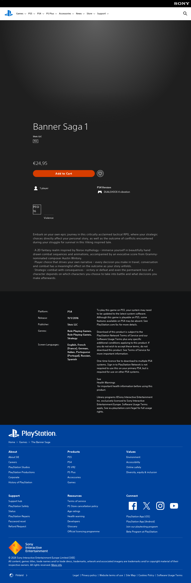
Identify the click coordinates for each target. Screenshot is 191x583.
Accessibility (133, 462)
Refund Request (17, 526)
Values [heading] (131, 452)
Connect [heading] (132, 496)
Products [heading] (74, 452)
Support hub (15, 501)
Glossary (72, 526)
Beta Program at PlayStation (141, 531)
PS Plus (50, 13)
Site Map (131, 575)
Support (101, 13)
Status (12, 511)
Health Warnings (106, 382)
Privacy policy (89, 575)
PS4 (39, 13)
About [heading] (12, 452)
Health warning (76, 516)
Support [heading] (14, 496)
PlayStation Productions (21, 472)
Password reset (17, 521)
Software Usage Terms (170, 575)
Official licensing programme (84, 531)
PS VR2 (71, 467)
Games (19, 13)
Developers (74, 521)
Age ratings (74, 511)
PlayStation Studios (19, 467)
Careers (12, 462)
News (79, 13)
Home (11, 442)
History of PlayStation (20, 482)
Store (89, 13)
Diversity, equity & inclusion (141, 472)
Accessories (65, 13)
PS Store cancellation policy (83, 506)
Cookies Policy (146, 575)
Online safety (133, 467)
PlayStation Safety (18, 506)
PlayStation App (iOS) (138, 516)
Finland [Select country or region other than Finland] (18, 575)
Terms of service (77, 501)
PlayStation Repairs (19, 516)
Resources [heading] (75, 496)
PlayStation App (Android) (140, 521)
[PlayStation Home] (9, 13)
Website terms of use (111, 575)
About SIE (13, 457)
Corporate (13, 477)
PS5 (30, 13)
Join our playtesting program (142, 526)
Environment (133, 457)
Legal (76, 575)
